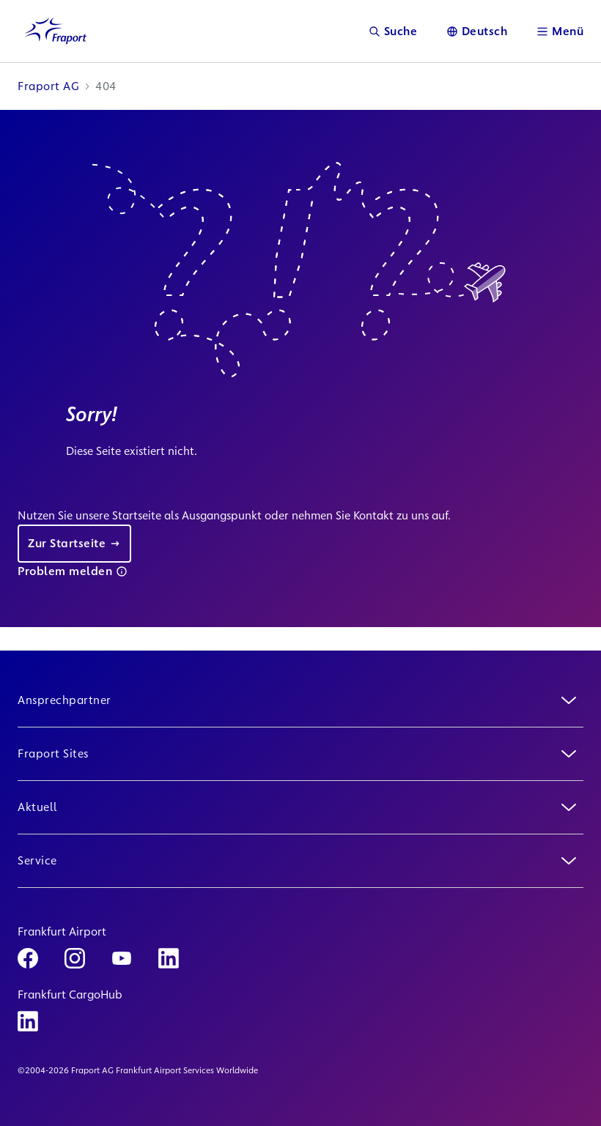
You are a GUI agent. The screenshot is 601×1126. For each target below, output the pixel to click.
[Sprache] (477, 31)
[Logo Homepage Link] (56, 31)
